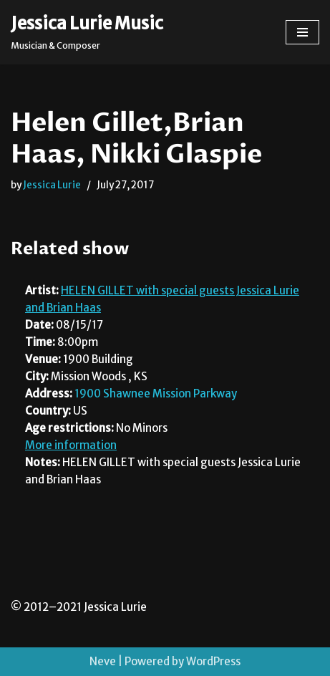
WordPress (213, 661)
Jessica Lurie (52, 185)
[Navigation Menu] (302, 32)
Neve (102, 661)
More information (71, 445)
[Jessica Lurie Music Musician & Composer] (87, 32)
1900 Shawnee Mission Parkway (155, 393)
